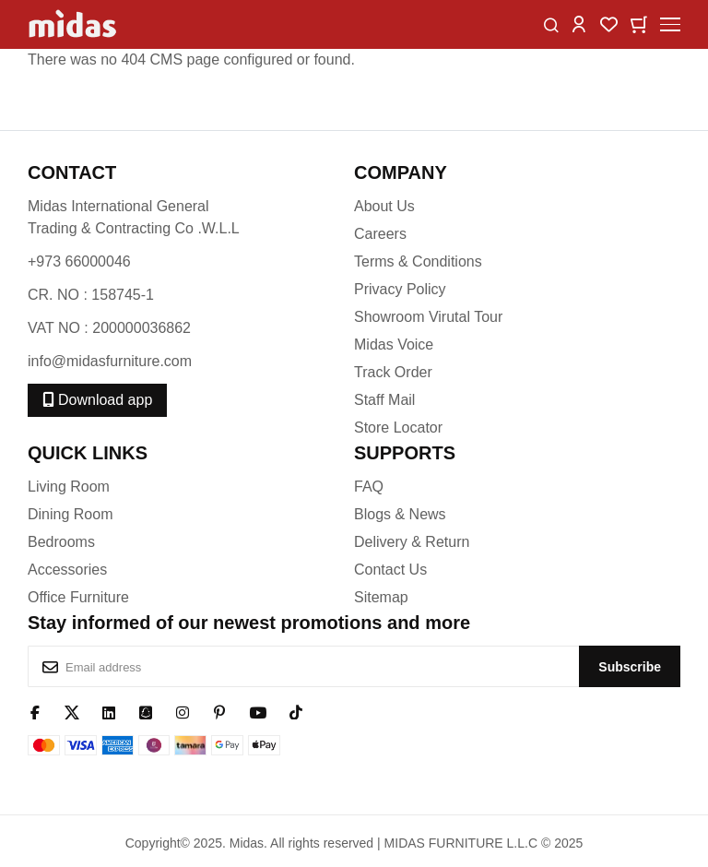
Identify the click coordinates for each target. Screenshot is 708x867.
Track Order (393, 372)
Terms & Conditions (418, 261)
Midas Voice (393, 344)
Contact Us (390, 569)
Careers (380, 234)
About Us (384, 206)
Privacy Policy (400, 289)
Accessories (67, 569)
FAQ (369, 486)
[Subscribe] (629, 666)
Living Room (69, 486)
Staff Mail (384, 400)
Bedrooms (61, 542)
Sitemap (381, 597)
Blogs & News (400, 514)
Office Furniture (78, 597)
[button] (579, 23)
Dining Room (70, 514)
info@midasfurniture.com (110, 361)
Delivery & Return (411, 542)
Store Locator (398, 427)
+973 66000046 (79, 261)
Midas (247, 843)
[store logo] (74, 24)
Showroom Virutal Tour (428, 317)
